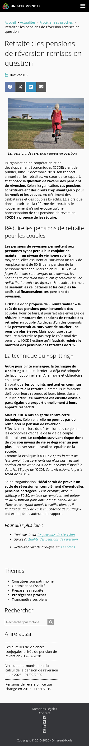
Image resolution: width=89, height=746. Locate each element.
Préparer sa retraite (27, 590)
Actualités (28, 22)
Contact (44, 713)
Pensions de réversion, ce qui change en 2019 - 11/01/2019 (28, 686)
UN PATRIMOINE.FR (21, 6)
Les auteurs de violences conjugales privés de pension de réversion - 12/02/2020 (31, 651)
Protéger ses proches (56, 22)
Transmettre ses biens (29, 599)
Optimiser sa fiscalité (28, 586)
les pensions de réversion (56, 534)
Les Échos (68, 547)
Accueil (10, 22)
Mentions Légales (44, 709)
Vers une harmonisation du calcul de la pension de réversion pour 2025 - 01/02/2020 (31, 670)
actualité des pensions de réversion (52, 539)
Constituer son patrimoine (33, 581)
